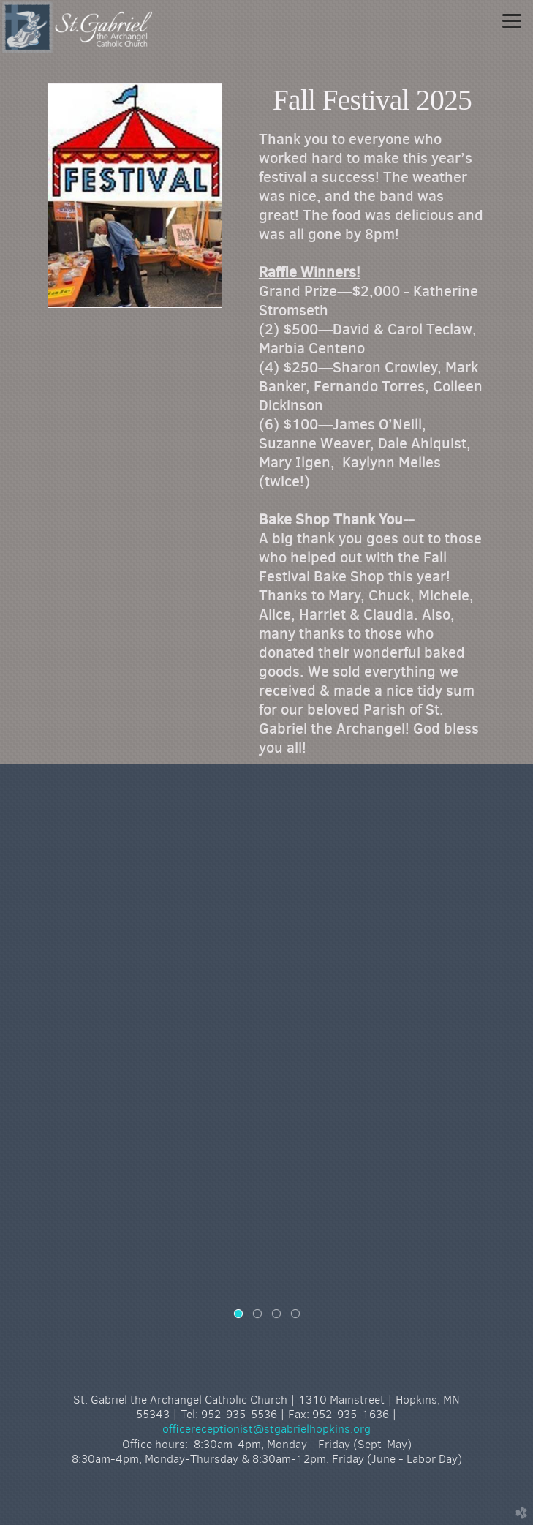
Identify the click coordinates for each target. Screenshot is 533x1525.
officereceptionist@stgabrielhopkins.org (266, 1428)
